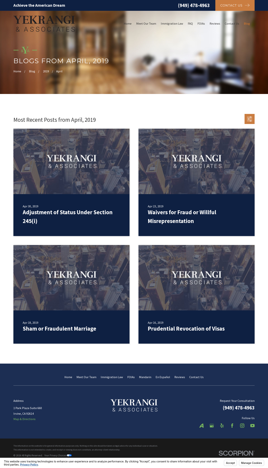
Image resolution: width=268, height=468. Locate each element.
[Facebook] (232, 425)
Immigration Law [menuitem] (172, 23)
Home (68, 377)
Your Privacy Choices (58, 455)
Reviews (179, 377)
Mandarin (145, 377)
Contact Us (196, 377)
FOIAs (131, 377)
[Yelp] (222, 425)
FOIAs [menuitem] (201, 23)
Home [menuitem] (128, 23)
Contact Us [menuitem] (232, 23)
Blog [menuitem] (247, 23)
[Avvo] (201, 425)
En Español (163, 377)
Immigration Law (112, 377)
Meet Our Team (86, 377)
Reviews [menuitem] (215, 23)
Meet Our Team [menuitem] (146, 23)
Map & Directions (24, 419)
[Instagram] (242, 425)
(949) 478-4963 (194, 5)
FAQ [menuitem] (190, 23)
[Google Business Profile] (212, 425)
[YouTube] (252, 425)
